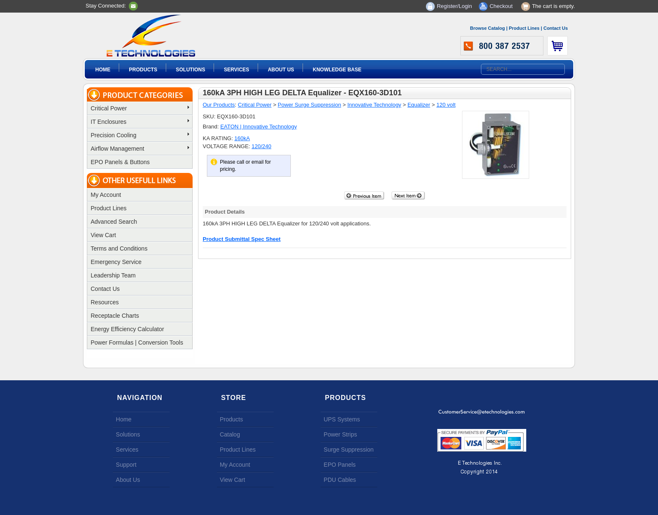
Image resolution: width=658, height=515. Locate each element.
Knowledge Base (337, 70)
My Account (106, 194)
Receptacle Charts (115, 315)
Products (143, 70)
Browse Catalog (487, 28)
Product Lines (524, 28)
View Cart (103, 235)
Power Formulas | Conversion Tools (137, 342)
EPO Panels (339, 464)
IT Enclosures (140, 121)
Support (126, 464)
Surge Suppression (348, 449)
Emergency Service (116, 262)
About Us (281, 70)
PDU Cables (340, 479)
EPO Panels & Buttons (120, 162)
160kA (242, 138)
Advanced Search (114, 221)
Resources (105, 302)
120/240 (262, 146)
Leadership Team (113, 275)
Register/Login (454, 6)
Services (236, 70)
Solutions (190, 70)
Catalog (230, 434)
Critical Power (140, 108)
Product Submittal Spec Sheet (242, 239)
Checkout (501, 6)
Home (102, 70)
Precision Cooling (140, 135)
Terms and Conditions (119, 248)
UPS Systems (342, 419)
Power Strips (340, 434)
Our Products (219, 105)
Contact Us (555, 28)
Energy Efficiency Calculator (127, 329)
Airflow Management (140, 148)
